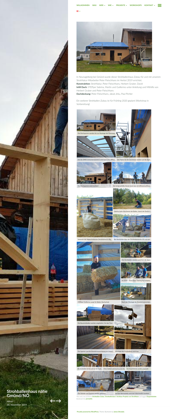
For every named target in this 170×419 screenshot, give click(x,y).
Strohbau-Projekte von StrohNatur (127, 396)
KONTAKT (148, 5)
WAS (94, 5)
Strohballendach (110, 396)
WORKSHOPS (136, 5)
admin (10, 401)
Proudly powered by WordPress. (88, 412)
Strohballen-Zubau (98, 396)
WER (101, 5)
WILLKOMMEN (82, 5)
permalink (89, 399)
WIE (110, 5)
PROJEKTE (120, 5)
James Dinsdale (119, 412)
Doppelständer (151, 396)
